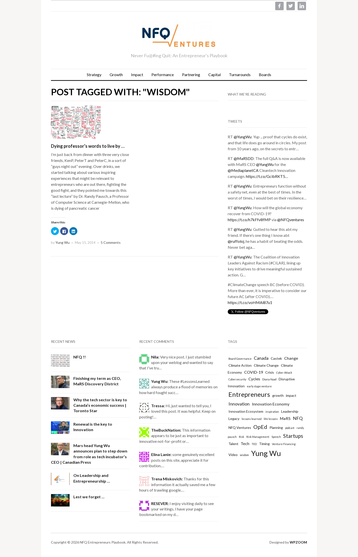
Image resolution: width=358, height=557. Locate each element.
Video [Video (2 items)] (233, 455)
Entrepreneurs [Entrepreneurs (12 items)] (249, 394)
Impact (137, 74)
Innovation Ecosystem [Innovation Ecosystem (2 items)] (245, 411)
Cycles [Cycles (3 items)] (254, 378)
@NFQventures (290, 219)
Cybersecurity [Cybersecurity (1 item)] (237, 379)
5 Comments (111, 242)
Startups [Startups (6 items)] (293, 436)
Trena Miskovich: (167, 478)
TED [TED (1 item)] (254, 444)
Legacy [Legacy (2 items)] (233, 418)
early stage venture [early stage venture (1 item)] (259, 386)
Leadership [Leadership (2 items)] (289, 411)
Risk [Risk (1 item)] (241, 436)
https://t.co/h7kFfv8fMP (249, 219)
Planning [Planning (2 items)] (276, 427)
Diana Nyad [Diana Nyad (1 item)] (269, 379)
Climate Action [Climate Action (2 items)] (240, 365)
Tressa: (158, 405)
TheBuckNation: (166, 430)
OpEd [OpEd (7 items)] (260, 426)
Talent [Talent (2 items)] (233, 444)
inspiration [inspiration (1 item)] (272, 411)
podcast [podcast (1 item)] (289, 427)
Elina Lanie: (161, 454)
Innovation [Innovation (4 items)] (239, 403)
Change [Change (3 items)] (291, 358)
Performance (162, 74)
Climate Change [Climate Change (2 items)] (266, 365)
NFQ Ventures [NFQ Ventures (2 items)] (239, 427)
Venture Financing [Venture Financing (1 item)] (284, 444)
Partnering (191, 74)
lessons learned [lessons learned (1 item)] (252, 418)
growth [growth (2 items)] (278, 395)
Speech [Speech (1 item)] (276, 436)
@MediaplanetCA (243, 170)
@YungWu (242, 136)
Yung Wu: (159, 381)
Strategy (94, 74)
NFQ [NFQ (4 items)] (298, 418)
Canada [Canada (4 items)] (261, 358)
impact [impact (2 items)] (291, 395)
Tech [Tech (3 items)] (245, 443)
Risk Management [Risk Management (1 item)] (257, 436)
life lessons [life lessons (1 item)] (271, 418)
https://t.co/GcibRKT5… (267, 176)
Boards (265, 74)
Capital (214, 74)
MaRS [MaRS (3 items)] (285, 418)
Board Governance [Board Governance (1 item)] (240, 358)
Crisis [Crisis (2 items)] (269, 372)
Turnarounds (240, 74)
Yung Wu (62, 242)
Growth (116, 74)
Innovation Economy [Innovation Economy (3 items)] (270, 404)
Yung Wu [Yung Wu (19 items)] (266, 453)
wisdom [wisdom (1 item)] (244, 454)
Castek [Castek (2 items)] (276, 358)
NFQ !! (79, 356)
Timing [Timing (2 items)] (264, 444)
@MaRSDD (244, 158)
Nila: (155, 356)
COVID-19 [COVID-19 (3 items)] (253, 372)
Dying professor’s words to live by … (88, 146)
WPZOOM (298, 542)
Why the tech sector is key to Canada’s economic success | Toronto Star (100, 405)
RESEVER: (160, 503)
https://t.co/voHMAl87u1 (250, 302)
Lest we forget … (88, 496)
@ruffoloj (236, 241)
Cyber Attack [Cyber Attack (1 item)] (284, 372)
